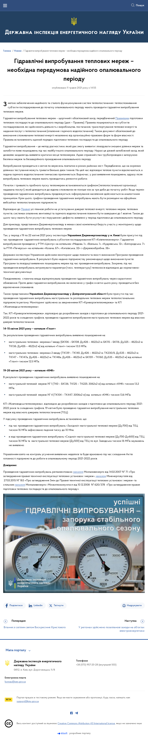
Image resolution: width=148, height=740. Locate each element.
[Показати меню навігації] (5, 5)
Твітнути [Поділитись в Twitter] (58, 605)
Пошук (140, 5)
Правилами (122, 118)
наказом (78, 472)
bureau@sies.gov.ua (15, 682)
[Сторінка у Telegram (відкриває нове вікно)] (76, 713)
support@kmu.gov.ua (28, 701)
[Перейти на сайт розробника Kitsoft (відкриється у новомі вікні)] (63, 733)
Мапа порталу (16, 650)
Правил (25, 209)
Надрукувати (134, 605)
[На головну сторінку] (74, 26)
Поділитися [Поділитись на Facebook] (16, 605)
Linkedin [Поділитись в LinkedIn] (38, 605)
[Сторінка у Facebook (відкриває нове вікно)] (71, 713)
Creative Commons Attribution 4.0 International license (86, 723)
